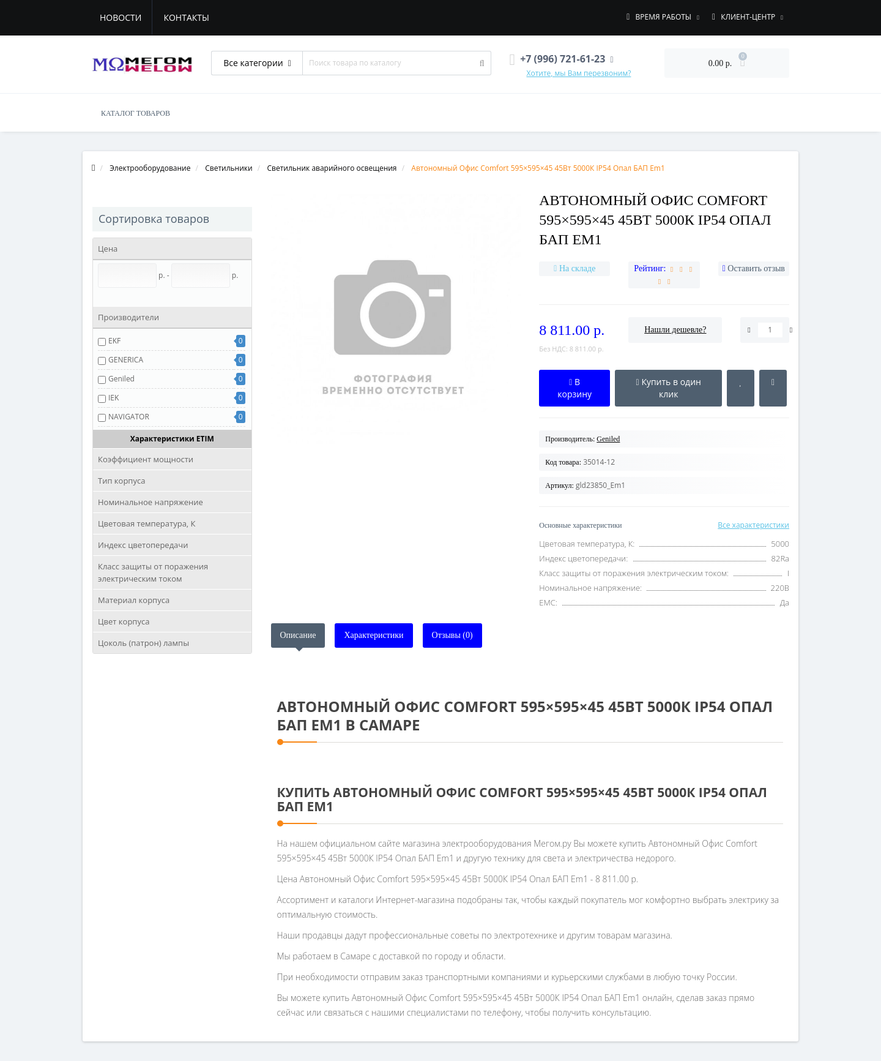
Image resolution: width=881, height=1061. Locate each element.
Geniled (121, 378)
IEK (113, 397)
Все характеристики (753, 525)
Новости (120, 17)
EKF (114, 341)
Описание (298, 635)
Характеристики (373, 635)
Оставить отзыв (756, 268)
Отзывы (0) (452, 635)
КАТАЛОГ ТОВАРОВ (135, 113)
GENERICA (125, 359)
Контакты (186, 17)
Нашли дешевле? (675, 329)
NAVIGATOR (128, 416)
